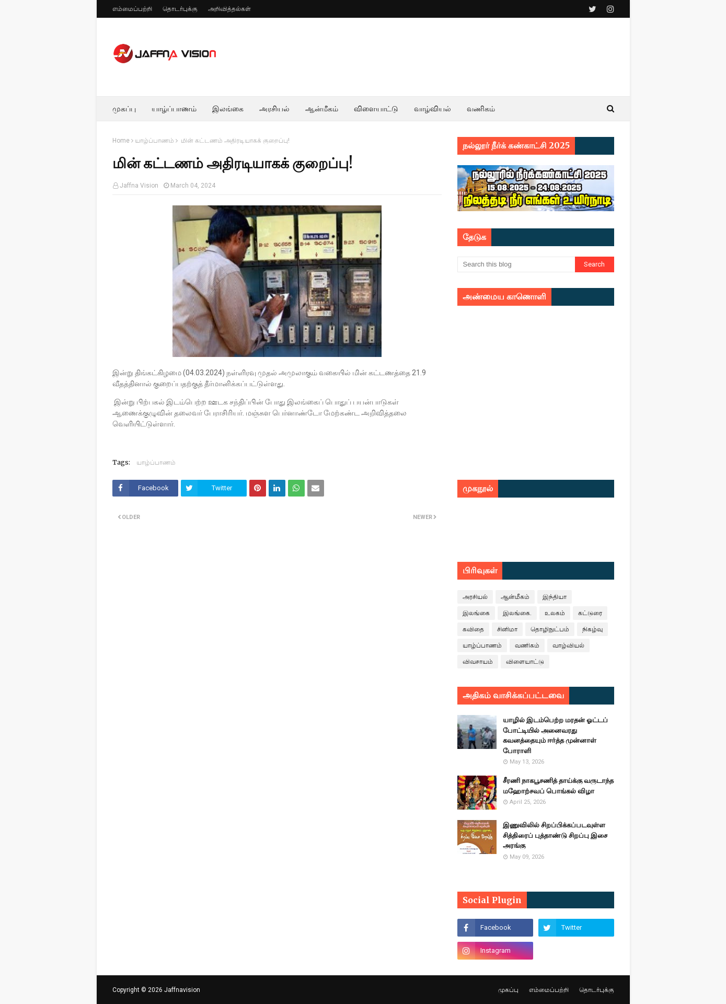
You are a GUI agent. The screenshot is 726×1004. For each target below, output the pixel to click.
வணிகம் (527, 645)
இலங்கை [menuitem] (228, 109)
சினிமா (507, 629)
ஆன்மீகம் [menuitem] (321, 109)
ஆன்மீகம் (515, 597)
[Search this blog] (516, 264)
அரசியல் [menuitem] (274, 109)
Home (121, 140)
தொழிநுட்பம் (550, 629)
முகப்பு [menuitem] (124, 109)
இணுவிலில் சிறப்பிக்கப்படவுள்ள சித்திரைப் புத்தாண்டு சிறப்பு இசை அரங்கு (555, 835)
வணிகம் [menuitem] (481, 109)
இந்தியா (555, 597)
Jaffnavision (182, 990)
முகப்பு (508, 990)
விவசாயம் (478, 661)
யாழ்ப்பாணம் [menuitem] (174, 109)
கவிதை (473, 629)
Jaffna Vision (139, 185)
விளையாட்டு (525, 661)
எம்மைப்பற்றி (132, 9)
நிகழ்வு (592, 629)
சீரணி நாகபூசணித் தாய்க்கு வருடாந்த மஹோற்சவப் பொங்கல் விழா (558, 785)
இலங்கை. (517, 613)
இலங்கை (476, 613)
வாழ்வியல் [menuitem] (432, 109)
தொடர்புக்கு (180, 9)
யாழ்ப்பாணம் (154, 140)
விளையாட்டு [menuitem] (376, 109)
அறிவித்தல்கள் (229, 9)
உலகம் (555, 613)
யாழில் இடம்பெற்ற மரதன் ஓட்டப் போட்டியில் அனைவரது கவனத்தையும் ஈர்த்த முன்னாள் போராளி (555, 735)
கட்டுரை (590, 613)
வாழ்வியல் (568, 645)
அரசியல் (475, 597)
